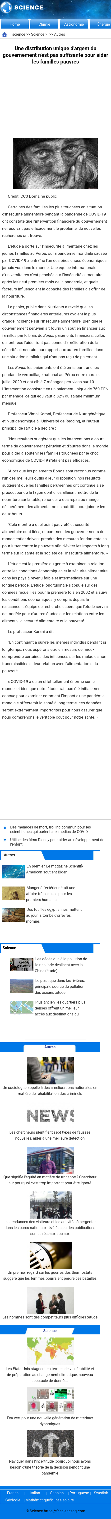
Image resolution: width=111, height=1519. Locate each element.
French (12, 1493)
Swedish (101, 1493)
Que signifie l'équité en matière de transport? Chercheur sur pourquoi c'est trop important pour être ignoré (49, 1166)
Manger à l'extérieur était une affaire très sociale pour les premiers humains (50, 894)
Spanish (57, 1493)
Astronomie (74, 24)
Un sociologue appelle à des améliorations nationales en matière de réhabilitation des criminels (50, 1076)
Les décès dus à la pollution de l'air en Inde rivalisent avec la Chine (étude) (61, 965)
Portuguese (78, 1493)
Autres (59, 34)
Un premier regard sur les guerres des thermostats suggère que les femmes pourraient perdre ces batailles (50, 1261)
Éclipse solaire (62, 1500)
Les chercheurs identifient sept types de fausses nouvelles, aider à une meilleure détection (49, 1121)
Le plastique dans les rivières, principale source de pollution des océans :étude (60, 986)
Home (14, 24)
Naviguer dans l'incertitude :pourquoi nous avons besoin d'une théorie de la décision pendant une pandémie (50, 1452)
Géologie (12, 1500)
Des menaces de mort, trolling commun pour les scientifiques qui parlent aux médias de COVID (50, 829)
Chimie (44, 24)
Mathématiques (34, 1500)
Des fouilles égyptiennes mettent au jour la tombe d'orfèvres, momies (54, 915)
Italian (35, 1493)
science (18, 34)
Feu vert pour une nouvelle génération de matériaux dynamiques (50, 1406)
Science (37, 34)
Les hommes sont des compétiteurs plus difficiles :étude (49, 1303)
